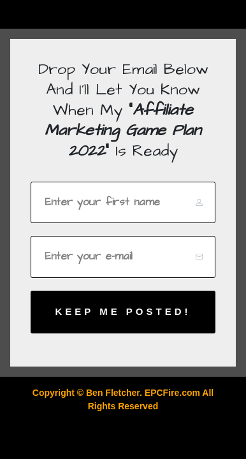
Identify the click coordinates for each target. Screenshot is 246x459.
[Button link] (123, 312)
